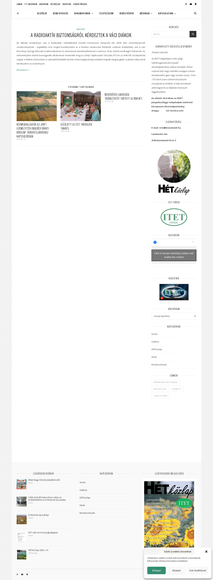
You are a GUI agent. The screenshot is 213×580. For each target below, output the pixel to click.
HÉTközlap (55, 4)
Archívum (43, 4)
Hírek (154, 356)
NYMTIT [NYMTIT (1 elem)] (177, 389)
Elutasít (176, 570)
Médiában (145, 13)
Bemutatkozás (60, 13)
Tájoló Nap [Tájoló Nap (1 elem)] (161, 396)
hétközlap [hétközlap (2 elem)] (160, 389)
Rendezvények (126, 13)
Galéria (155, 341)
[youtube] (191, 4)
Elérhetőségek (80, 4)
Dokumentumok (82, 13)
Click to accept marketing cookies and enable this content (174, 255)
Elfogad (156, 570)
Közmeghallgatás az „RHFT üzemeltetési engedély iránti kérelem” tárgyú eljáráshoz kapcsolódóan (33, 130)
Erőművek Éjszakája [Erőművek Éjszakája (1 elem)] (166, 382)
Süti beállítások (197, 570)
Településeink (106, 13)
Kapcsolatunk (165, 13)
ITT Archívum (30, 4)
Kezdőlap (42, 13)
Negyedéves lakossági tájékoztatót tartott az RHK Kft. (124, 96)
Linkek (19, 4)
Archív (81, 29)
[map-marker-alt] (195, 4)
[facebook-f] (186, 4)
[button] (206, 551)
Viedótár (67, 4)
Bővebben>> (23, 69)
